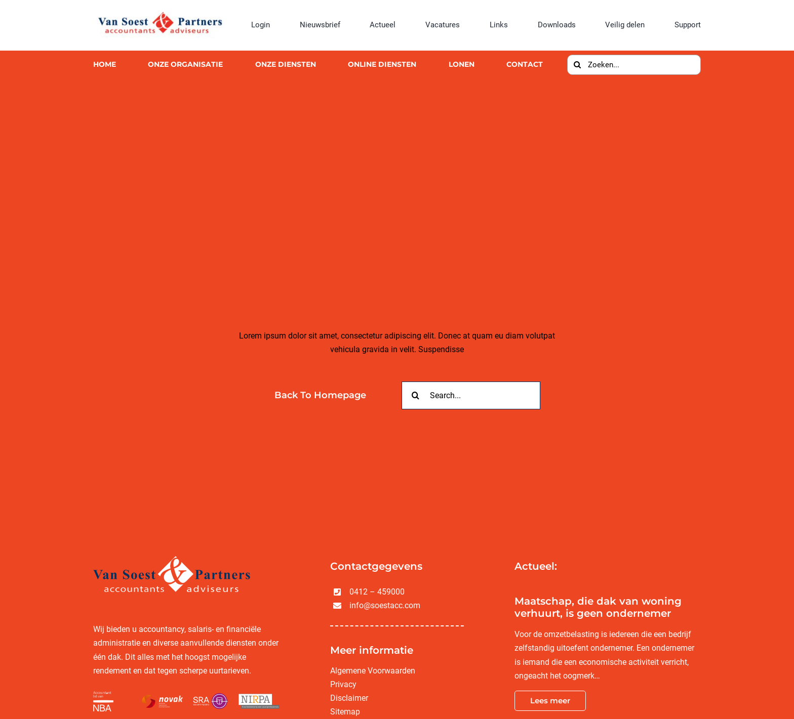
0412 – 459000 (377, 592)
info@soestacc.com (384, 605)
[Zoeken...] (634, 65)
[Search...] (471, 395)
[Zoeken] (577, 65)
